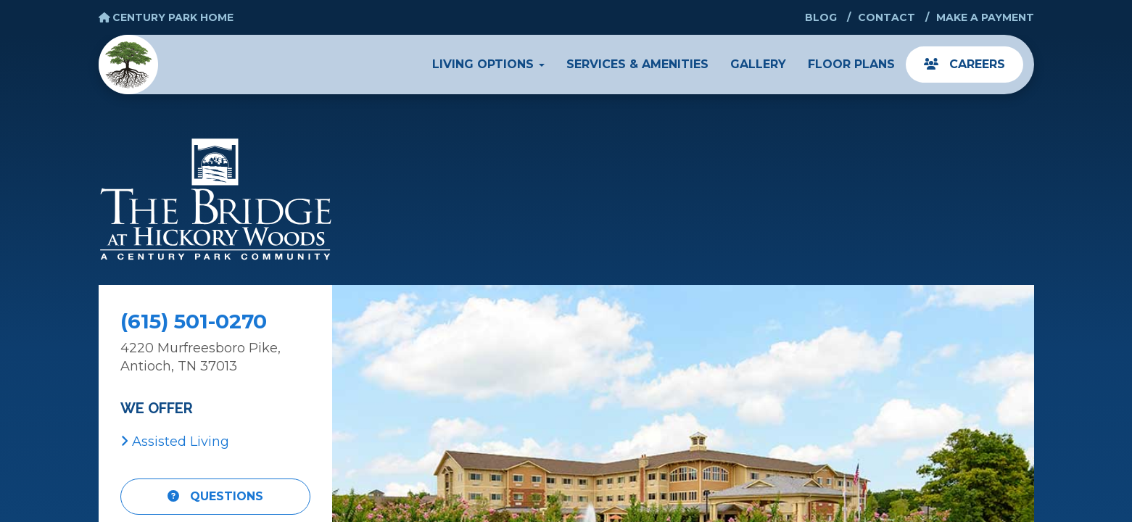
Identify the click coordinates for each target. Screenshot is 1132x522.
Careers (964, 64)
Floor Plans (851, 64)
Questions (215, 496)
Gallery (758, 64)
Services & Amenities (637, 64)
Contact (886, 17)
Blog (821, 17)
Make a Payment (985, 17)
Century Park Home (166, 17)
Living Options (488, 64)
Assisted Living (174, 442)
